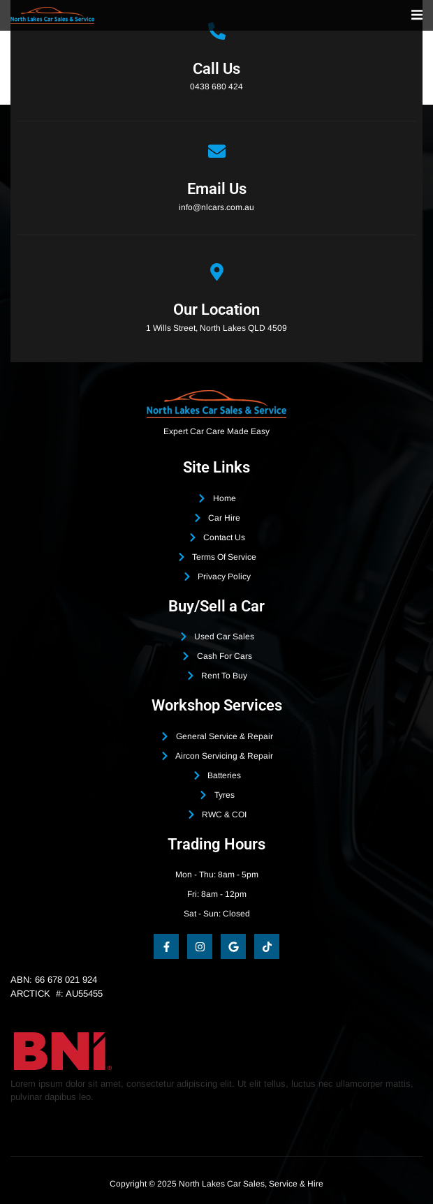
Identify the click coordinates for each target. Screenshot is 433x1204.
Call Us (216, 68)
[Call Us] (217, 31)
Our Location (216, 309)
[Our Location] (217, 272)
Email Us (217, 189)
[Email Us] (217, 151)
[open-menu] (417, 15)
